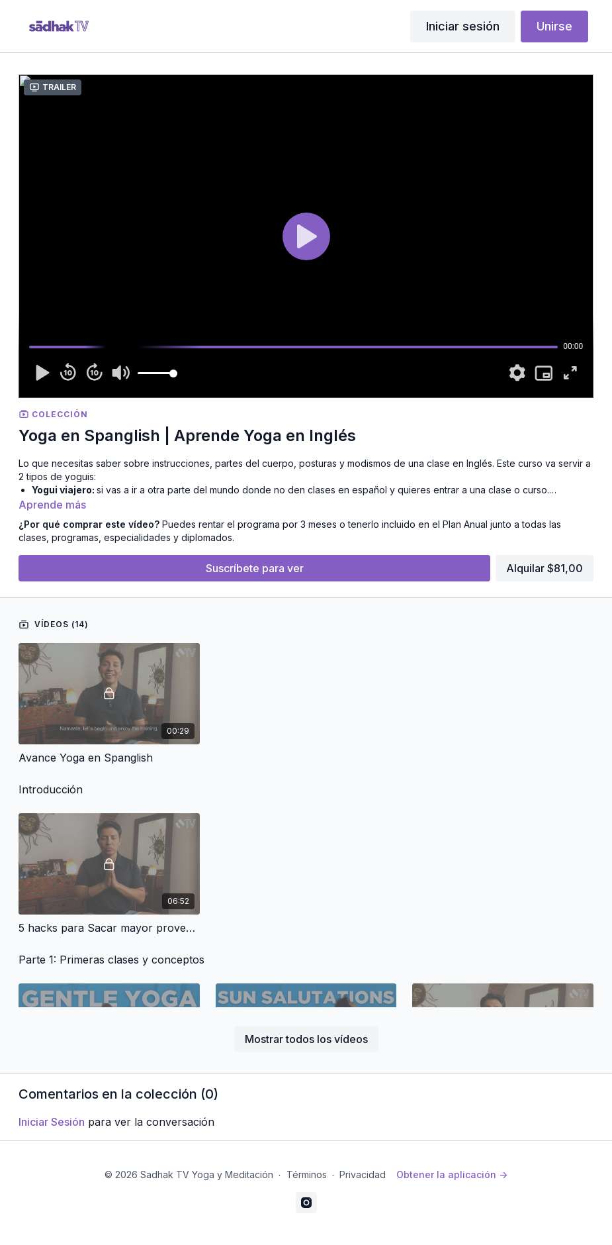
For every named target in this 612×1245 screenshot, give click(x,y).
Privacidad (362, 1174)
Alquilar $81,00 (544, 568)
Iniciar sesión (463, 26)
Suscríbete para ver (255, 568)
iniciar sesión (52, 1121)
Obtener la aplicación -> (451, 1174)
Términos (306, 1174)
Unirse (554, 26)
